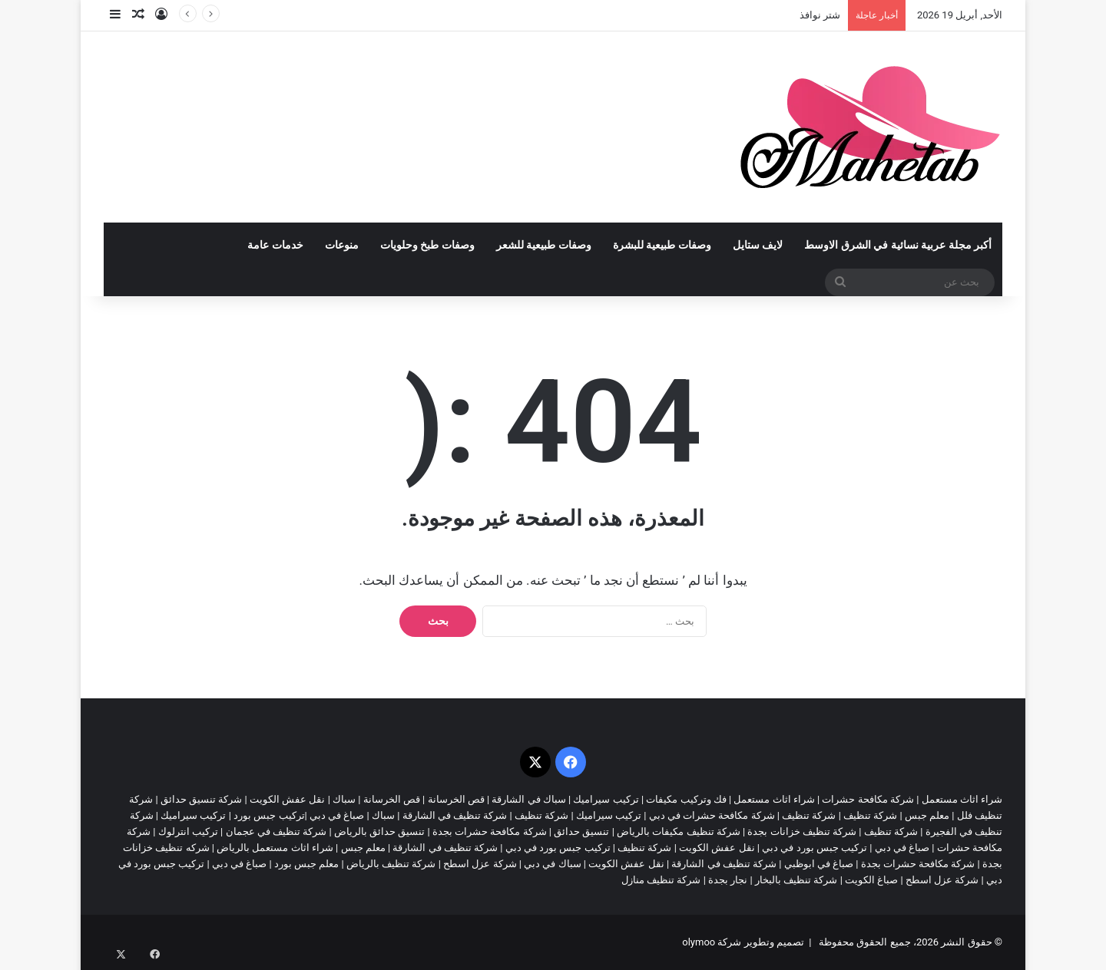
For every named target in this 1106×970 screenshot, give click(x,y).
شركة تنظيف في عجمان (276, 831)
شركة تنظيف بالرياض (390, 863)
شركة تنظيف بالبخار (796, 880)
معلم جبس (927, 815)
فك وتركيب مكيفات (686, 799)
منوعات (342, 245)
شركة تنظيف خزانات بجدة (801, 831)
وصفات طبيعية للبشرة (662, 245)
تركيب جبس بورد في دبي (814, 847)
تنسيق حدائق (581, 831)
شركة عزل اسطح (479, 863)
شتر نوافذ (820, 15)
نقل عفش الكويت (287, 799)
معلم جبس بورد (306, 863)
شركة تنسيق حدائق (201, 799)
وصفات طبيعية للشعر (543, 245)
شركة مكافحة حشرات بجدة (489, 831)
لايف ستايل (758, 245)
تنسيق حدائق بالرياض (379, 831)
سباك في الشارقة (528, 799)
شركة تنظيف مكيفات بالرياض (678, 831)
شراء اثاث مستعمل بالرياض (275, 847)
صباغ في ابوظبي (818, 863)
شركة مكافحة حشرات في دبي (712, 815)
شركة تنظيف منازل (660, 880)
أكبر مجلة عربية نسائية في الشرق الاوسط (898, 245)
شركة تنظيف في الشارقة (455, 815)
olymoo (698, 942)
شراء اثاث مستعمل (962, 799)
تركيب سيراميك (608, 815)
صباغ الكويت (871, 880)
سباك (344, 799)
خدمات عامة (275, 245)
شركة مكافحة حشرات (867, 799)
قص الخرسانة (456, 799)
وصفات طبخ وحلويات (427, 245)
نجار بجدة (727, 880)
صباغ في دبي (902, 847)
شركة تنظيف (870, 815)
